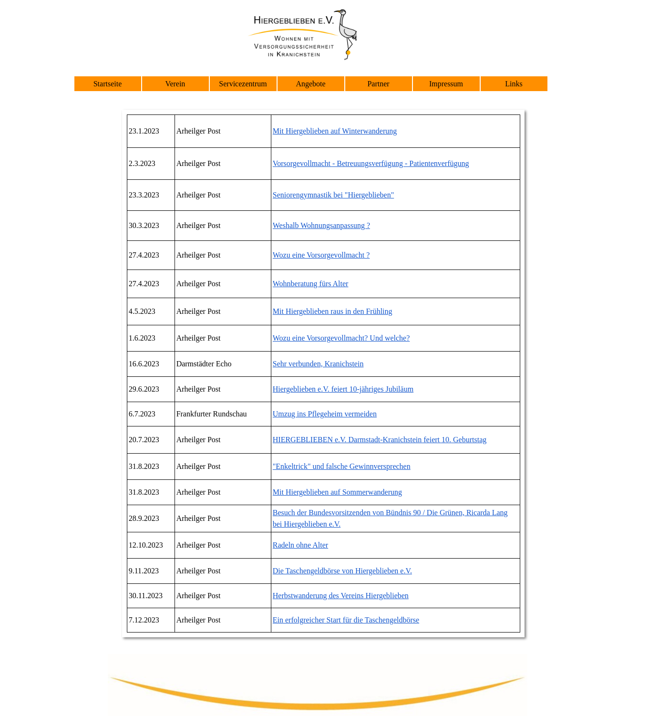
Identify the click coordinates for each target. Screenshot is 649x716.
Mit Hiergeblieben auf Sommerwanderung (337, 492)
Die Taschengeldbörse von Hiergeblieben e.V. (342, 571)
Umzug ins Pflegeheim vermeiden (325, 414)
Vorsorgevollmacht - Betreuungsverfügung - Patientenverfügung (371, 163)
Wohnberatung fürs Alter (311, 284)
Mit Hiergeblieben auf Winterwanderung (335, 131)
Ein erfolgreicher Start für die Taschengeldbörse (346, 620)
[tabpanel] (323, 373)
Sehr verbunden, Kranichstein (318, 364)
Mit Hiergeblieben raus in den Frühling (332, 311)
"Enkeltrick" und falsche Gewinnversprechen (342, 466)
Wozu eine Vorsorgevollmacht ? (321, 255)
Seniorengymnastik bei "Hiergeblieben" (333, 195)
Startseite (107, 84)
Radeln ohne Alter (300, 545)
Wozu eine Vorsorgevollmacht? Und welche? (341, 338)
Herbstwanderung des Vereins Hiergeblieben (341, 595)
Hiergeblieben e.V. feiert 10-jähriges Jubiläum (343, 389)
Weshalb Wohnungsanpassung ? (321, 225)
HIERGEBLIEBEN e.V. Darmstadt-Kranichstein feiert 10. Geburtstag (379, 440)
